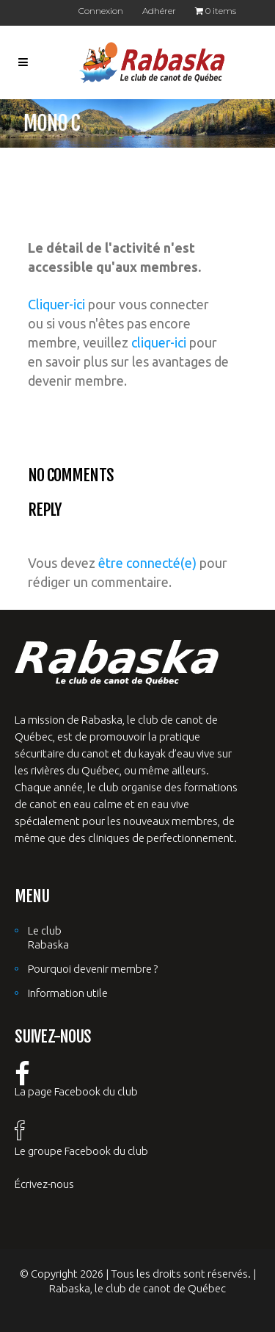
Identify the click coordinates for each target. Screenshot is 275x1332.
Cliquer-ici (56, 304)
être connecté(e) (147, 562)
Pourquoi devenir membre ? (93, 968)
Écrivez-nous (44, 1184)
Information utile (68, 993)
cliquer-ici (158, 342)
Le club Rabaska (48, 937)
